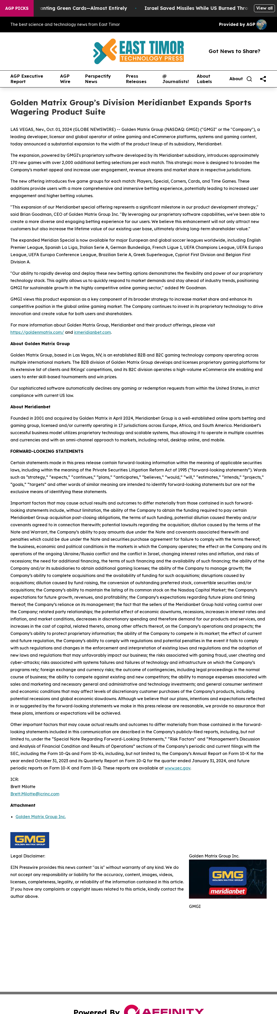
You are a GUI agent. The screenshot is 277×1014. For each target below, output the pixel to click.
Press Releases (136, 78)
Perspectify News (98, 78)
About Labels (204, 78)
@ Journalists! (175, 78)
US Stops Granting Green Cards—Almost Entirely (75, 8)
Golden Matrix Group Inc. (41, 816)
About (236, 78)
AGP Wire (65, 78)
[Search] (249, 79)
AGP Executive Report (26, 78)
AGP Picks (16, 8)
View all (264, 8)
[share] (263, 79)
